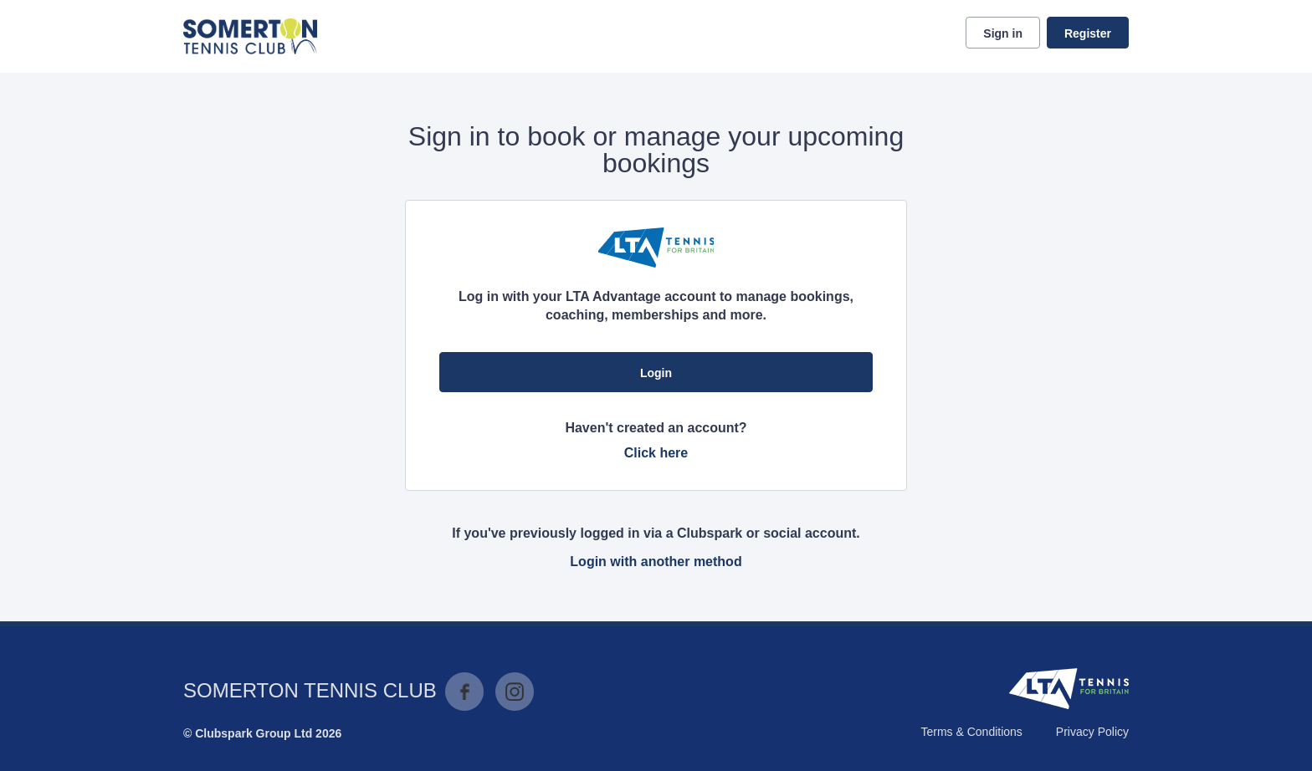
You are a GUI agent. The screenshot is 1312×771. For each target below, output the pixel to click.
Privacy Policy (1092, 731)
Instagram (514, 691)
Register (1087, 33)
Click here (656, 453)
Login (656, 373)
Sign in (1002, 33)
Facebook (464, 691)
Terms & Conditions (971, 731)
